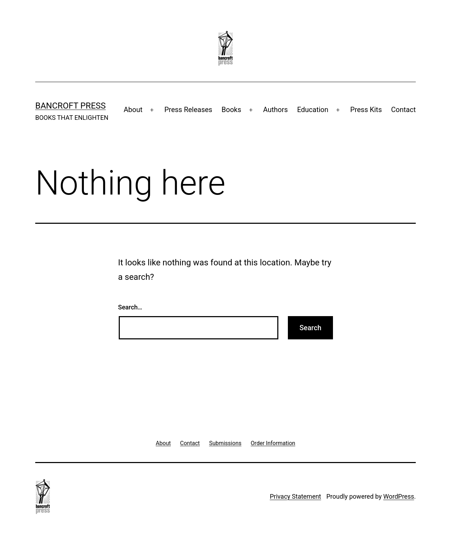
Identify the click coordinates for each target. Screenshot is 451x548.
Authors (275, 109)
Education (312, 109)
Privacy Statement (295, 496)
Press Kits (366, 109)
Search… (130, 307)
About (133, 109)
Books (231, 109)
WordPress (398, 496)
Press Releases (188, 109)
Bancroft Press (70, 106)
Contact (403, 109)
